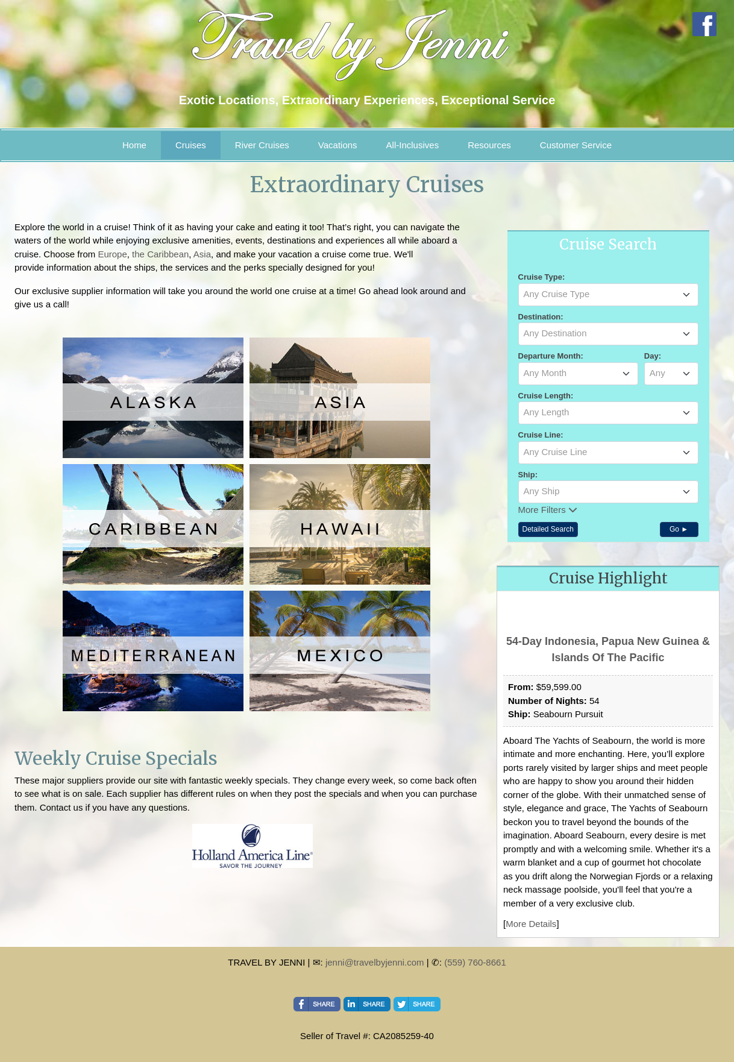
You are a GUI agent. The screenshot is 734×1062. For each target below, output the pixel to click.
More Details (531, 924)
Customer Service (576, 145)
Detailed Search (548, 529)
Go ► (679, 529)
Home (134, 145)
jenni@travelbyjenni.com (374, 962)
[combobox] (608, 294)
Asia (202, 254)
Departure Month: (550, 355)
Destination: (540, 316)
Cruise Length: (546, 395)
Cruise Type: (541, 276)
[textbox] (608, 294)
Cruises (190, 145)
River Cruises (262, 145)
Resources (489, 145)
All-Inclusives (412, 145)
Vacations (337, 145)
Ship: (528, 474)
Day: (652, 355)
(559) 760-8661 (475, 962)
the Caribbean (160, 254)
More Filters (547, 509)
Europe (112, 254)
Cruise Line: (540, 434)
